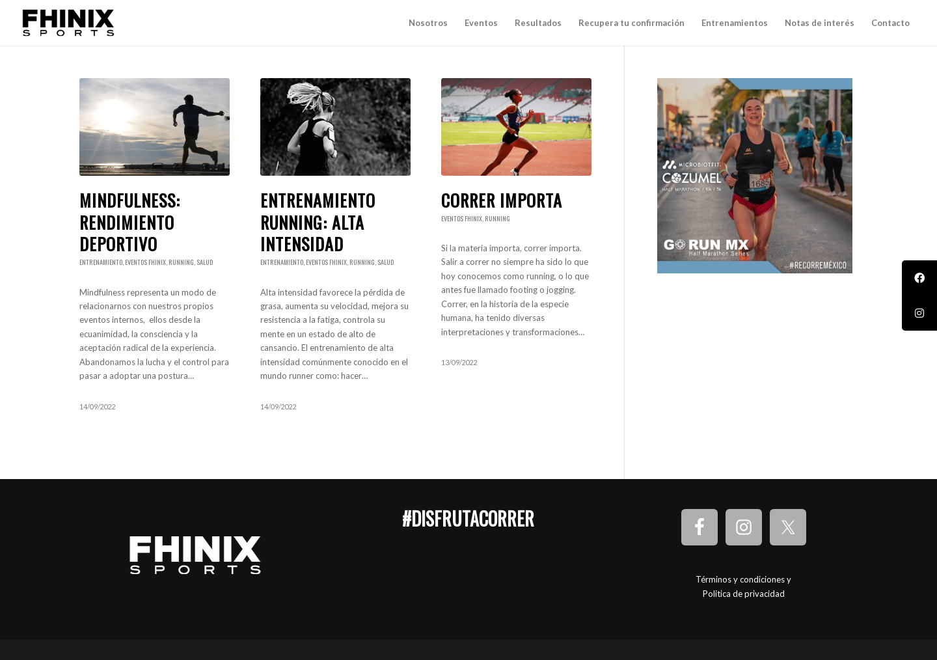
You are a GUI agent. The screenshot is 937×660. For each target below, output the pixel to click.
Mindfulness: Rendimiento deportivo (129, 222)
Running (181, 262)
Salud (205, 262)
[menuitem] (428, 23)
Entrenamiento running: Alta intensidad (317, 222)
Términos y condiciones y (743, 579)
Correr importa (501, 200)
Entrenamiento (100, 262)
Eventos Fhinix (145, 262)
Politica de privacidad (744, 593)
